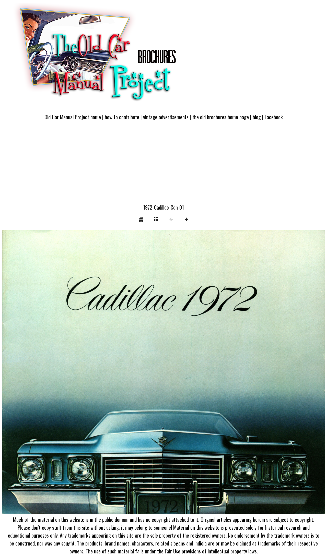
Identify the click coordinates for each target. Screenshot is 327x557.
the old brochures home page (220, 117)
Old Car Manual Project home (72, 117)
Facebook (274, 117)
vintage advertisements (166, 117)
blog (257, 117)
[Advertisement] (163, 165)
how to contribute (122, 117)
